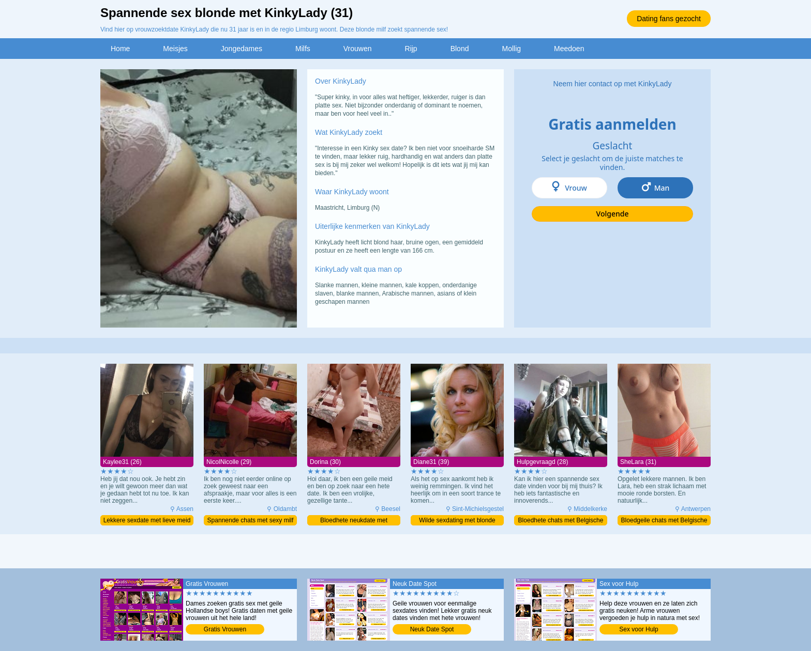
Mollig (511, 48)
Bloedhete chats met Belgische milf (561, 521)
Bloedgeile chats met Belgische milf (664, 521)
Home (120, 48)
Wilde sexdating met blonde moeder (457, 521)
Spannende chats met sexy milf (250, 520)
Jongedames (241, 48)
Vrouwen (357, 48)
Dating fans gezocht (669, 18)
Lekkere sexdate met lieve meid (147, 520)
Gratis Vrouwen (225, 629)
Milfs (302, 48)
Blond (459, 48)
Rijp (411, 48)
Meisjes (175, 48)
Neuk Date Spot (432, 629)
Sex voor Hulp (638, 629)
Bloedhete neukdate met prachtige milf (353, 521)
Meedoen (569, 48)
